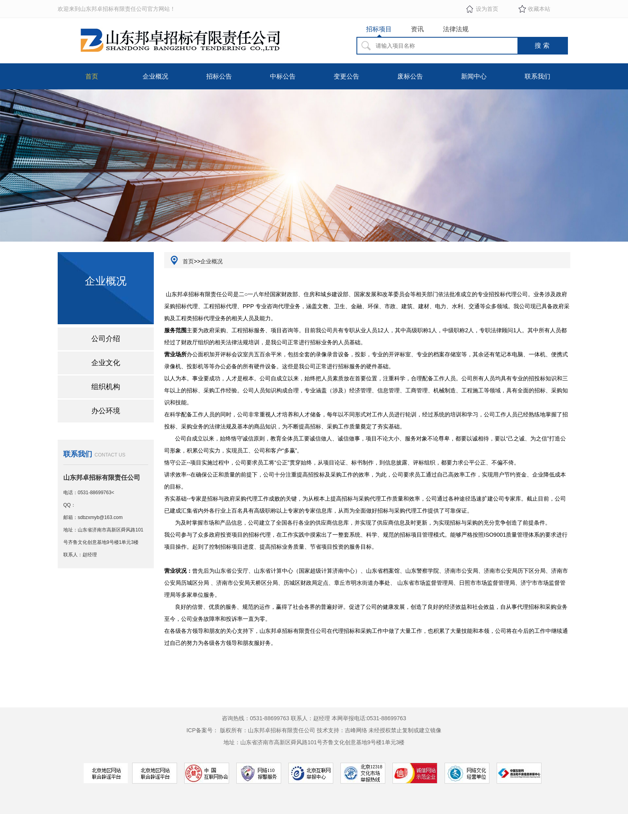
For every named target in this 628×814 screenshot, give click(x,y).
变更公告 (346, 76)
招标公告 (219, 76)
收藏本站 (539, 9)
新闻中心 (474, 76)
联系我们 (537, 76)
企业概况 (155, 76)
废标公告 (410, 76)
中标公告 (283, 76)
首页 (91, 76)
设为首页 (487, 9)
